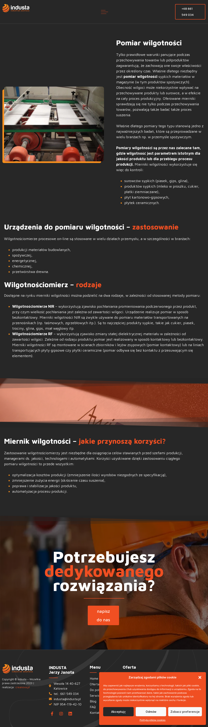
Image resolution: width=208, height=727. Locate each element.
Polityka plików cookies (153, 720)
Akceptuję (118, 712)
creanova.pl (22, 687)
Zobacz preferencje (185, 712)
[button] (200, 677)
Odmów (151, 712)
